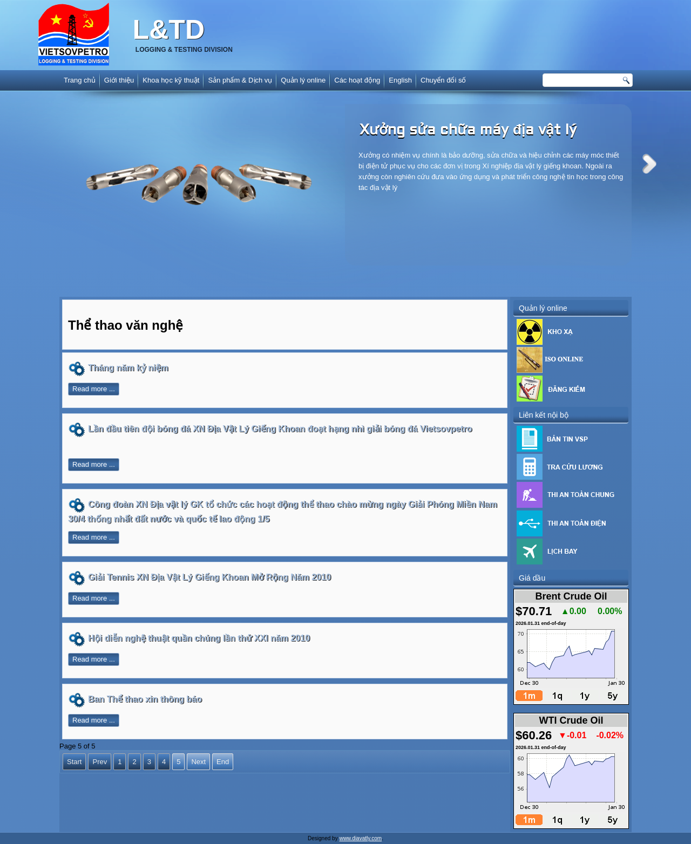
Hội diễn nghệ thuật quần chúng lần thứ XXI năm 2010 (199, 638)
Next (649, 164)
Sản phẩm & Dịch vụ (240, 80)
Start (74, 762)
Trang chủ (80, 80)
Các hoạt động (357, 80)
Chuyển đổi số (443, 80)
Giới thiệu (119, 80)
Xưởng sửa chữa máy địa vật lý (468, 130)
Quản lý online (303, 80)
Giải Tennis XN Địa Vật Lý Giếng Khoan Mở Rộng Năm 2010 (209, 577)
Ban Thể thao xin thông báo (145, 699)
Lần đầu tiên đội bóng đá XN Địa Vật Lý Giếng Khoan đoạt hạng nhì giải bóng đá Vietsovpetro (280, 428)
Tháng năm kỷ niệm (128, 367)
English (400, 80)
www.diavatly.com (360, 838)
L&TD (169, 30)
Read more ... (93, 389)
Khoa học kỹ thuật (171, 80)
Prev (99, 762)
